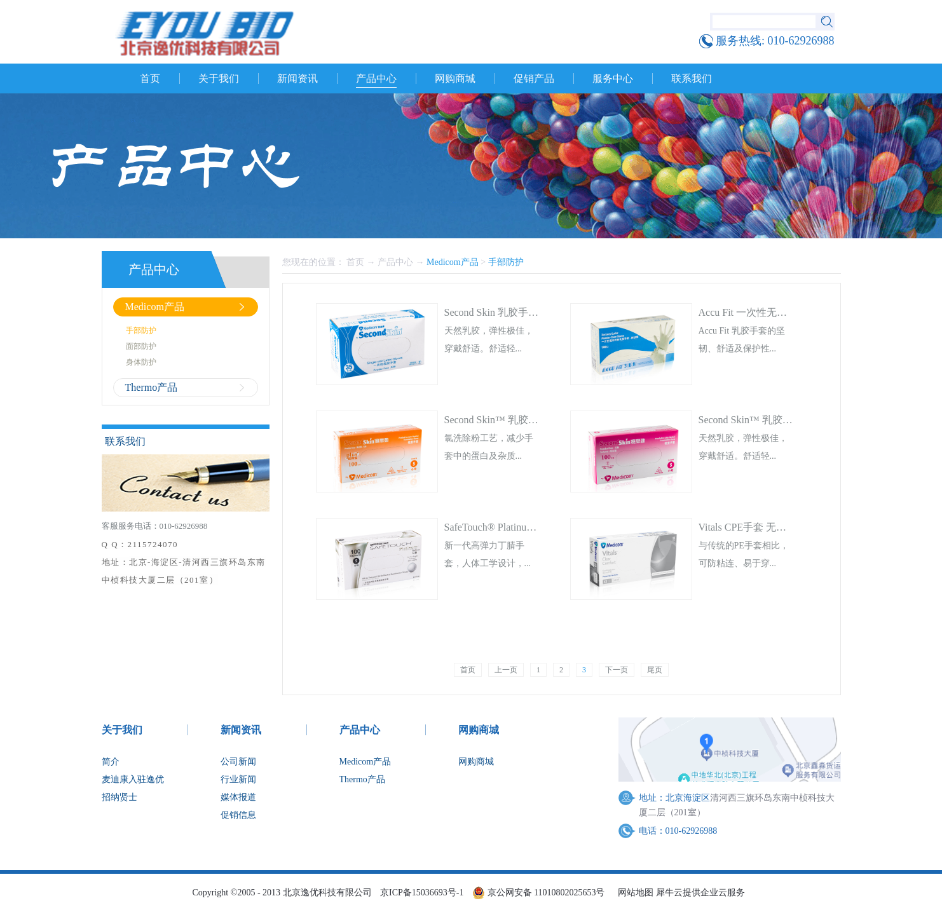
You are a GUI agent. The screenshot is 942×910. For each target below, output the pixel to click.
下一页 (616, 669)
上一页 (506, 669)
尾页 (654, 669)
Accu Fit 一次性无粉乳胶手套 (763, 312)
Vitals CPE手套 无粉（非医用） (768, 527)
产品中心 (395, 262)
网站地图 (633, 892)
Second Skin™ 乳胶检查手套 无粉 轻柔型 (789, 419)
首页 (150, 78)
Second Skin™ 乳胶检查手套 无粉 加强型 (534, 419)
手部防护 (506, 262)
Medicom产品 (453, 262)
